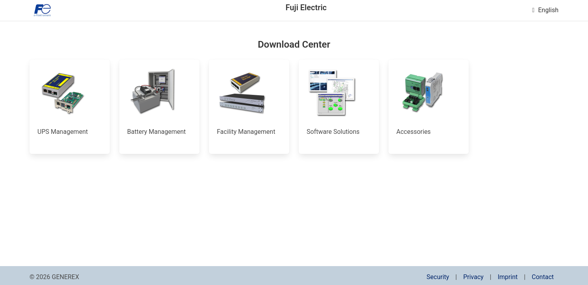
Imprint (507, 277)
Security (438, 277)
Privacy (473, 277)
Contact (543, 277)
